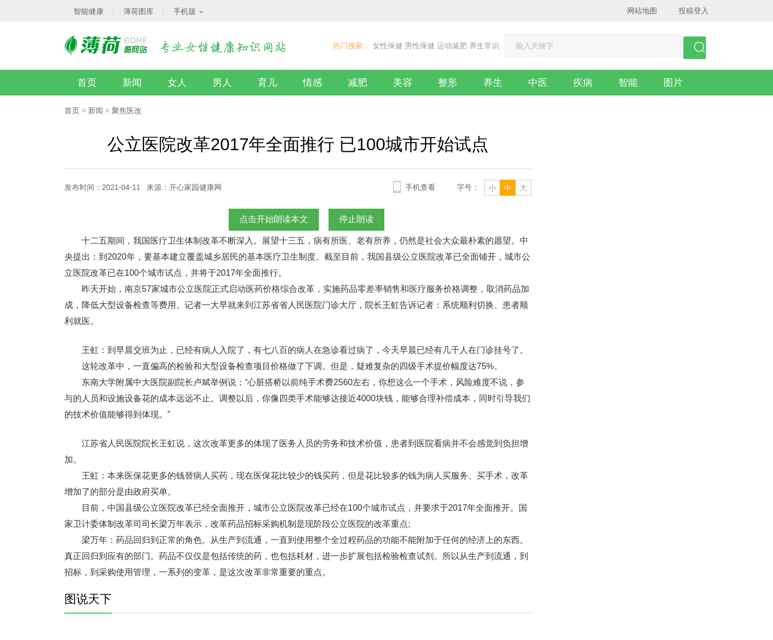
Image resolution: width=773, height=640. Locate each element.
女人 (177, 82)
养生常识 (484, 45)
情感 (312, 82)
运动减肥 (452, 45)
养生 (492, 82)
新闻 (132, 82)
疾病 (583, 82)
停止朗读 (356, 219)
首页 (87, 82)
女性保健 (388, 45)
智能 (628, 82)
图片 (673, 82)
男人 (222, 82)
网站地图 (642, 10)
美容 (402, 82)
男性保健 (420, 45)
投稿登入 (694, 10)
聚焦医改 (127, 110)
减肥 (357, 82)
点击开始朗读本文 (273, 219)
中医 (538, 82)
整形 (447, 82)
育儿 (267, 82)
